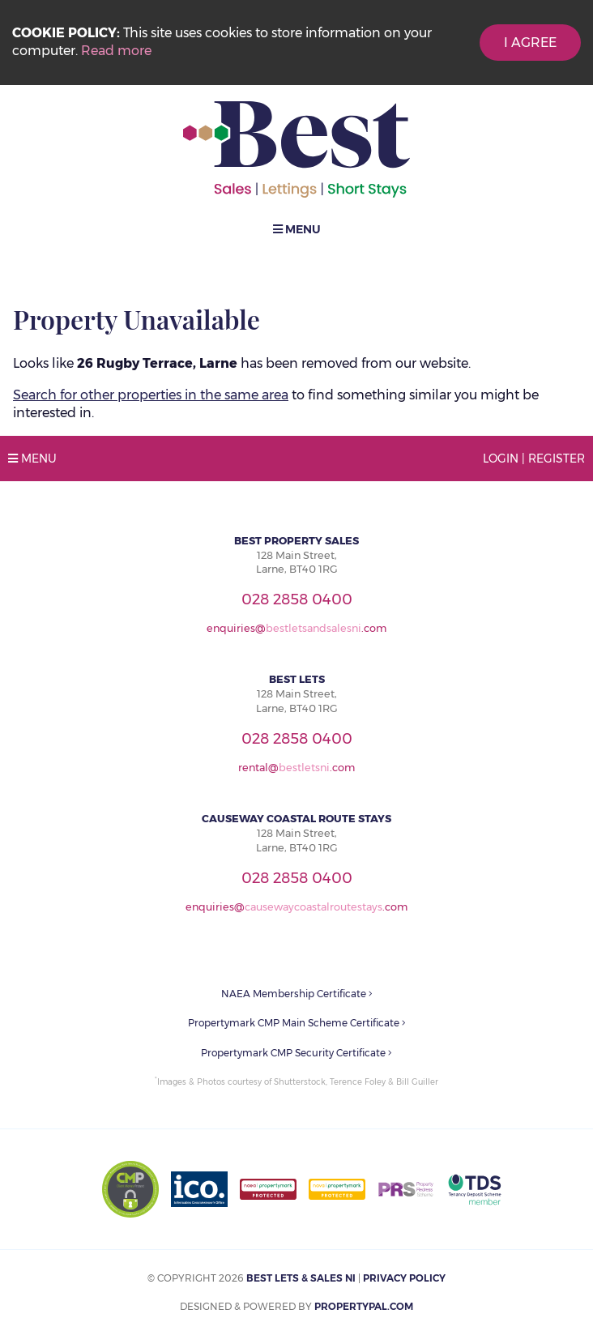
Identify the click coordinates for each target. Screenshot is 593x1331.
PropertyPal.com (363, 1306)
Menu (297, 229)
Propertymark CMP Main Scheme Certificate (297, 1023)
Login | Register (534, 458)
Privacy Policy (404, 1278)
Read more (116, 50)
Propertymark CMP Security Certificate (296, 1053)
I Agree (530, 42)
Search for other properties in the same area (150, 395)
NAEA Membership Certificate (297, 994)
